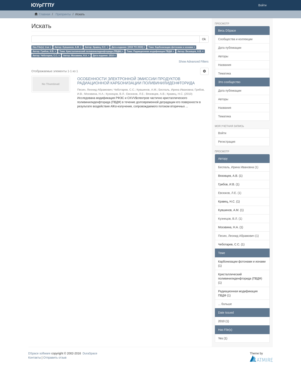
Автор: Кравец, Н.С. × (96, 47)
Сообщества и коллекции (235, 39)
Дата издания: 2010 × (104, 55)
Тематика (224, 73)
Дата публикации (229, 47)
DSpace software (39, 353)
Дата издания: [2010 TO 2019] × (128, 47)
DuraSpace (90, 353)
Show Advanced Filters (193, 61)
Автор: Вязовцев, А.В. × (190, 51)
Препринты (63, 14)
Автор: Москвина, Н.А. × (76, 55)
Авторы (223, 56)
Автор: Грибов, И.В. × (44, 51)
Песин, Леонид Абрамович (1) (238, 235)
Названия (224, 65)
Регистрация (226, 141)
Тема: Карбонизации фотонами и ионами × (171, 47)
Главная (44, 14)
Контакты (34, 357)
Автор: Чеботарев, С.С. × (46, 55)
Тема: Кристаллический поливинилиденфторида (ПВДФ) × (91, 51)
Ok (204, 39)
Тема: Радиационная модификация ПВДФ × (150, 51)
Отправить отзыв (54, 357)
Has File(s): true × (42, 47)
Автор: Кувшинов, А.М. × (68, 47)
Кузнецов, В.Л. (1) (230, 218)
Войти (222, 133)
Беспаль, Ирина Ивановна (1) (238, 167)
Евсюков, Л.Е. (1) (229, 193)
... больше (225, 304)
